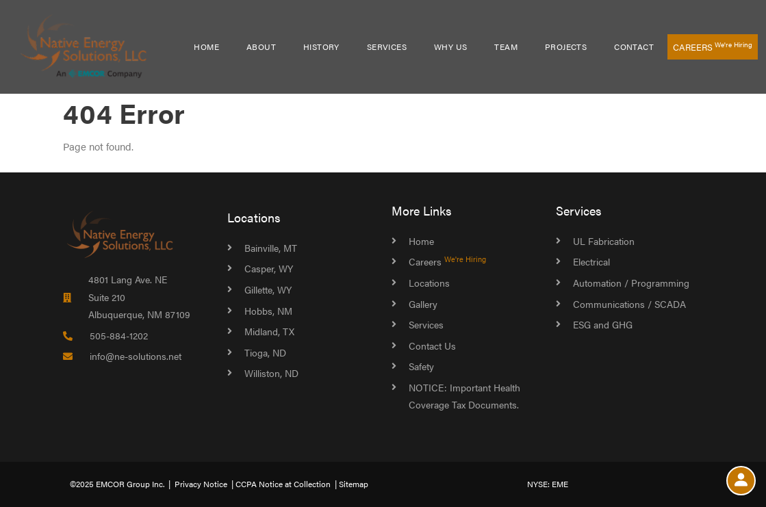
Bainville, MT (270, 248)
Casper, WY (268, 268)
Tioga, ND (265, 352)
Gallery (423, 304)
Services (387, 46)
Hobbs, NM (268, 310)
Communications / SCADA (629, 304)
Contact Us (432, 345)
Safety (421, 366)
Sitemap (353, 484)
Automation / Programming (631, 282)
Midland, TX (269, 331)
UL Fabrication (604, 241)
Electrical (591, 261)
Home (206, 46)
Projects (566, 46)
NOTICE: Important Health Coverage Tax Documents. (464, 396)
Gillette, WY (268, 289)
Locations (254, 217)
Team (506, 46)
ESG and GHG (603, 324)
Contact (634, 46)
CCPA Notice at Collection (283, 484)
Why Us (450, 46)
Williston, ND (271, 373)
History (321, 46)
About (261, 46)
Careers (712, 46)
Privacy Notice (201, 484)
